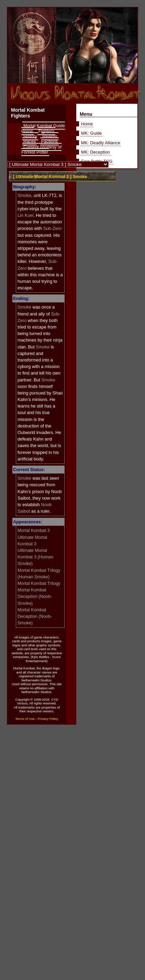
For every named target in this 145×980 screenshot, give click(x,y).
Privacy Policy (48, 719)
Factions (49, 141)
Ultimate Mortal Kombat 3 (32, 540)
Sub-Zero (52, 228)
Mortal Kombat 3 (34, 530)
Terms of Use (25, 719)
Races (29, 141)
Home (87, 123)
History (30, 136)
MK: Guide (91, 133)
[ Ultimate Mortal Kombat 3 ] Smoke (50, 176)
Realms (49, 136)
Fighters (46, 131)
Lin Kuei (25, 215)
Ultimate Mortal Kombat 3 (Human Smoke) (35, 557)
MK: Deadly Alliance (100, 142)
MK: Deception (95, 152)
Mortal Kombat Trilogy (39, 583)
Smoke (24, 195)
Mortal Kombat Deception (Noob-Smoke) (35, 596)
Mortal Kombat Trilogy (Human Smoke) (39, 573)
